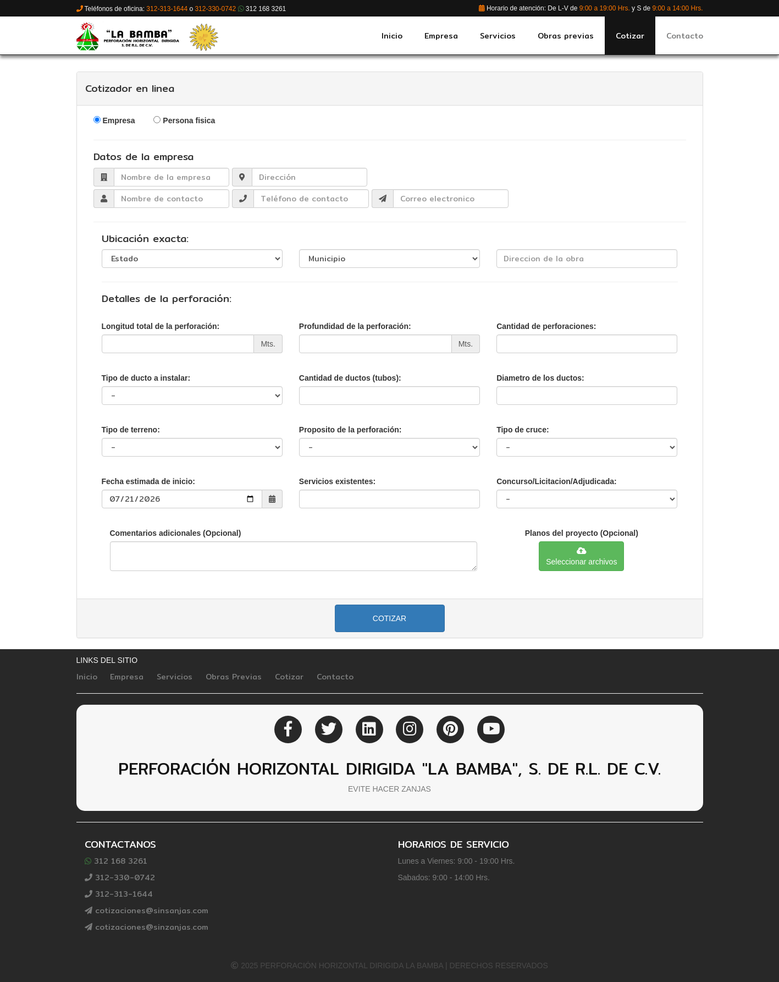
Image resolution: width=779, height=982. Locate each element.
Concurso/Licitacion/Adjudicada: (556, 481)
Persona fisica (189, 120)
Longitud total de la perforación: (161, 326)
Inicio (86, 677)
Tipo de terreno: (131, 429)
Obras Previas (234, 677)
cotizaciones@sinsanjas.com (146, 910)
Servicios (174, 677)
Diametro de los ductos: (540, 378)
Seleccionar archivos (581, 556)
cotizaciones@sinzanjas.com (146, 927)
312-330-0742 (120, 877)
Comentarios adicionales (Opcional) (175, 533)
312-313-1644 (119, 894)
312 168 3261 (116, 861)
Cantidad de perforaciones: (546, 326)
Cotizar (389, 618)
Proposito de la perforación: (350, 429)
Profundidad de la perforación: (355, 326)
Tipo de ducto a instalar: (146, 378)
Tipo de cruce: (522, 429)
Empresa (118, 120)
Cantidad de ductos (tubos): (350, 378)
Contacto (335, 677)
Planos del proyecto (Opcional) (581, 533)
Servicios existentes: (337, 481)
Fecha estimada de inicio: (148, 481)
